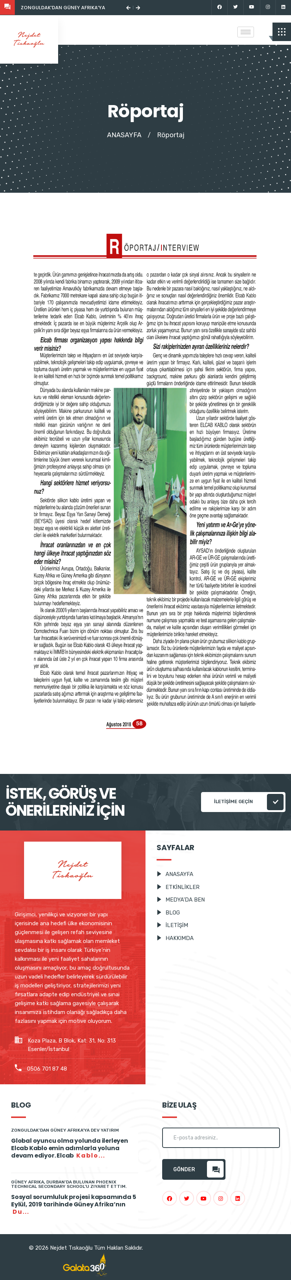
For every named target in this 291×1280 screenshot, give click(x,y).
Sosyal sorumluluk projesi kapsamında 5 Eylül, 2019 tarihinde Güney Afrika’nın (73, 1204)
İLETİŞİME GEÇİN (249, 802)
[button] (128, 7)
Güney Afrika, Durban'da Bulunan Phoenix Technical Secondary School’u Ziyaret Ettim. (69, 1184)
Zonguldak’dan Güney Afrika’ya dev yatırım (78, 7)
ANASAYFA (124, 135)
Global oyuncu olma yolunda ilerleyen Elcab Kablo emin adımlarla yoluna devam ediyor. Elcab (69, 1148)
